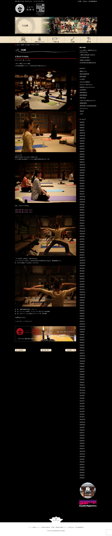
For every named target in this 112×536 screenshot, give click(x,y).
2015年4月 (82, 472)
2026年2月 (82, 127)
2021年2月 (82, 286)
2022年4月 (82, 249)
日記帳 (79, 1)
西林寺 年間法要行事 (84, 73)
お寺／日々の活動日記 (85, 81)
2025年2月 (82, 159)
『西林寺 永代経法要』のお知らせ (87, 54)
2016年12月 (82, 419)
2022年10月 (82, 233)
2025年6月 (82, 148)
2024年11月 (82, 167)
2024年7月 (82, 178)
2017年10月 (82, 392)
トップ (23, 39)
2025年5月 (82, 151)
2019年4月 (82, 345)
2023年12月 (82, 196)
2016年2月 (82, 445)
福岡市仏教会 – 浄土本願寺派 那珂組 (88, 105)
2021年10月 (82, 265)
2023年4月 (82, 217)
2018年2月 (82, 382)
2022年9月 (82, 236)
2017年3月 (82, 411)
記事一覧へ (45, 350)
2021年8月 (82, 270)
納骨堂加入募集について (89, 39)
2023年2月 (82, 223)
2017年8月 (82, 398)
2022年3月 (82, 252)
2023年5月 (82, 215)
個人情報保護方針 (93, 1)
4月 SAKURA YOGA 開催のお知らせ (88, 62)
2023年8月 (82, 207)
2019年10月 (82, 329)
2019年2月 (82, 350)
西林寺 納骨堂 (83, 76)
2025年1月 (82, 162)
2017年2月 (82, 414)
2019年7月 (82, 337)
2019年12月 (82, 323)
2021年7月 (82, 273)
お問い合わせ (71, 527)
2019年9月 (82, 331)
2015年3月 (82, 475)
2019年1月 (82, 353)
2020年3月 (82, 315)
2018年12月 (82, 355)
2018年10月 (82, 361)
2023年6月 (82, 212)
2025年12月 (82, 132)
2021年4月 (82, 281)
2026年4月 (82, 122)
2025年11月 (82, 135)
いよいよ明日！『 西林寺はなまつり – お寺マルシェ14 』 (88, 51)
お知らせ (85, 1)
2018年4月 (82, 376)
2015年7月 (82, 464)
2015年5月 (82, 469)
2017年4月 (82, 408)
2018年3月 (82, 379)
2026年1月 (82, 130)
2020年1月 (82, 321)
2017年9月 (82, 395)
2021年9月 (82, 268)
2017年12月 (82, 387)
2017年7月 (82, 400)
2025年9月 (82, 140)
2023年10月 (82, 201)
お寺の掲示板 (83, 89)
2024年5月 (82, 183)
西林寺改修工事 (83, 92)
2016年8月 (82, 430)
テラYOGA (27, 44)
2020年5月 (82, 310)
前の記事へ (20, 350)
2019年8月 (82, 334)
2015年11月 (82, 453)
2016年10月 (82, 424)
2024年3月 (82, 188)
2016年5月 (82, 438)
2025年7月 (82, 146)
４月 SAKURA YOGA (84, 57)
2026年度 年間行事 (56, 39)
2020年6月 (82, 308)
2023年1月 (82, 225)
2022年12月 (82, 228)
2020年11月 (82, 294)
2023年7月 (82, 209)
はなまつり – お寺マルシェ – (86, 84)
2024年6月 (82, 180)
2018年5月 (82, 374)
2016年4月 (82, 440)
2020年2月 (82, 318)
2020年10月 (82, 297)
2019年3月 (82, 347)
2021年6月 (82, 276)
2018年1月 (82, 384)
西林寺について (39, 39)
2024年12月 (82, 164)
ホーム (18, 44)
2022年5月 (82, 246)
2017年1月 (82, 416)
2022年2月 (82, 254)
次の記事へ (70, 350)
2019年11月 (82, 326)
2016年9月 (82, 427)
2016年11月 (82, 422)
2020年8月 (82, 302)
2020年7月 (82, 305)
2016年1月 (82, 448)
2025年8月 (82, 143)
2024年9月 (82, 172)
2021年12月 (82, 260)
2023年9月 (82, 204)
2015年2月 (82, 477)
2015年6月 (82, 467)
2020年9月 (82, 300)
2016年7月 (82, 432)
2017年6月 (82, 403)
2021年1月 (82, 289)
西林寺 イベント (83, 71)
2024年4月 (82, 186)
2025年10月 (82, 138)
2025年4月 (82, 154)
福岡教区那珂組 (83, 103)
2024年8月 (82, 175)
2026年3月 (82, 124)
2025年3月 (82, 156)
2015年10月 (82, 456)
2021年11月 (82, 262)
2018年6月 (82, 371)
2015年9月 (82, 459)
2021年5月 (82, 278)
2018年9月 (82, 363)
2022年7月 (82, 241)
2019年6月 (82, 339)
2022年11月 (82, 231)
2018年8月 (82, 366)
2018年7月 (82, 369)
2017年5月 (82, 406)
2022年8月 (82, 239)
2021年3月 (82, 284)
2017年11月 (82, 390)
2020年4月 (82, 313)
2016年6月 (82, 435)
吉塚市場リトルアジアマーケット (87, 87)
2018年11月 (82, 358)
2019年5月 (82, 342)
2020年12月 (82, 292)
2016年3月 (82, 443)
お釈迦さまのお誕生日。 (85, 60)
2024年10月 (82, 170)
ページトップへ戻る (56, 519)
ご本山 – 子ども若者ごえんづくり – (88, 100)
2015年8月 (82, 461)
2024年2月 (82, 191)
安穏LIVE (82, 111)
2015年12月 (82, 451)
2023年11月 (82, 199)
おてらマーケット (84, 108)
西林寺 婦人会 (83, 97)
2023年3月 (82, 220)
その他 (81, 113)
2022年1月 (82, 257)
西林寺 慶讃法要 (83, 95)
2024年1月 (82, 193)
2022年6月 (82, 244)
